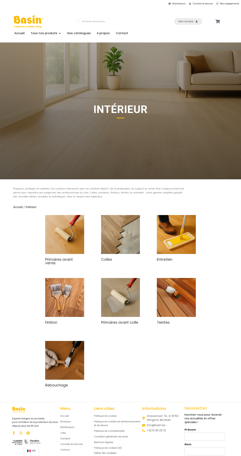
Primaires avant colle (119, 322)
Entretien (164, 259)
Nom (188, 444)
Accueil (18, 207)
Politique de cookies (107, 416)
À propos (66, 439)
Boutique (66, 422)
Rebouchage (56, 385)
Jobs (63, 433)
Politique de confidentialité (111, 431)
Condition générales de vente (113, 437)
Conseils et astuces (73, 444)
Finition (51, 322)
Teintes (163, 322)
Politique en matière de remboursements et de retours (114, 423)
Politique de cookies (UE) (110, 448)
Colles (106, 259)
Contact (65, 450)
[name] (205, 437)
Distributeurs (68, 427)
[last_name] (205, 451)
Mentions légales (105, 442)
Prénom (190, 430)
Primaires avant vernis (59, 261)
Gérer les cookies (105, 453)
